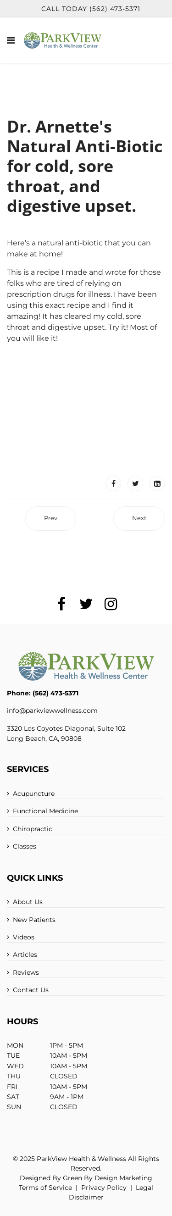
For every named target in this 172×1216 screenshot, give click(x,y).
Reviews (26, 972)
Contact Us (31, 990)
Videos (23, 937)
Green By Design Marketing (107, 1178)
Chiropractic (32, 829)
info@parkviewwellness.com (52, 710)
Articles (25, 954)
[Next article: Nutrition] (139, 518)
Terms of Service (45, 1187)
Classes (24, 846)
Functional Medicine (45, 811)
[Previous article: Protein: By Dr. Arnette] (50, 518)
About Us (28, 902)
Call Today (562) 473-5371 (90, 9)
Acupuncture (34, 793)
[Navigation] (11, 40)
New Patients (34, 920)
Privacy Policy (104, 1187)
